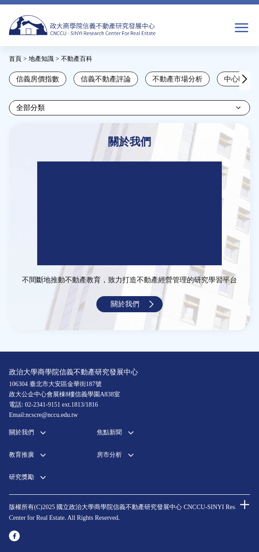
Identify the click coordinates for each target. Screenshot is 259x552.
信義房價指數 (37, 79)
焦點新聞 (109, 432)
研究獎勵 (21, 477)
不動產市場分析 (177, 79)
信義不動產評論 (106, 79)
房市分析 (109, 454)
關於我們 (125, 304)
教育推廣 (21, 454)
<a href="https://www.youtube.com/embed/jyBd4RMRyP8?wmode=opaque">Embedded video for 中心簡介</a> (129, 213)
